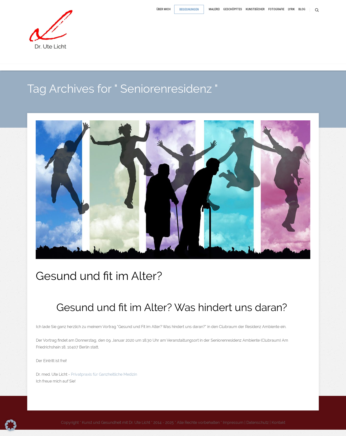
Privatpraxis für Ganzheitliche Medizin (104, 380)
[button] (10, 425)
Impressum (233, 429)
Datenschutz (257, 429)
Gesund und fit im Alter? (99, 282)
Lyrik (291, 13)
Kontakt (278, 429)
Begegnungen (189, 13)
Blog (301, 13)
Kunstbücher (255, 13)
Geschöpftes (232, 13)
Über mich (163, 13)
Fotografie (276, 13)
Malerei (214, 13)
